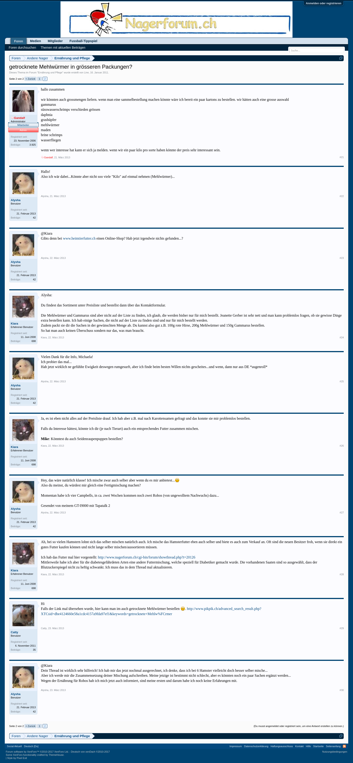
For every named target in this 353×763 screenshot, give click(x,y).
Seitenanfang (333, 746)
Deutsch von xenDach (90, 751)
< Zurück (30, 78)
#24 (342, 337)
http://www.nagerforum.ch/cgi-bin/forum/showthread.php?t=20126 (146, 557)
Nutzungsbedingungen (334, 751)
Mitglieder (55, 41)
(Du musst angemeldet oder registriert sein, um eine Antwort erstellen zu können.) (299, 726)
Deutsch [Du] (31, 746)
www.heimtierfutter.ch (79, 238)
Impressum (236, 746)
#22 (342, 196)
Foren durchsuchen (22, 47)
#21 (342, 157)
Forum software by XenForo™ (37, 751)
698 (33, 341)
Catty (14, 632)
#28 (342, 574)
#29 (342, 628)
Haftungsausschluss (282, 746)
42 (34, 217)
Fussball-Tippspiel (83, 41)
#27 (342, 512)
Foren (18, 41)
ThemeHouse (56, 754)
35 (34, 649)
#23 (342, 258)
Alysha (16, 200)
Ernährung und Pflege (50, 72)
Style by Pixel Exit (17, 758)
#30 (342, 690)
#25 (342, 381)
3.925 (32, 144)
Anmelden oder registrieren (323, 3)
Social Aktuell (14, 746)
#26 (342, 445)
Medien (35, 41)
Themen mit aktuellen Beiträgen (63, 47)
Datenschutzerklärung (256, 746)
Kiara (14, 323)
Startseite (318, 746)
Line (86, 72)
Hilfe (308, 746)
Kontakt (299, 746)
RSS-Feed (344, 746)
